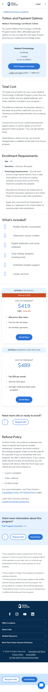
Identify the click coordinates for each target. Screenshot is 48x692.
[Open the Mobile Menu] (2, 4)
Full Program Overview (24, 66)
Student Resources (9, 643)
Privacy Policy (17, 661)
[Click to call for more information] (5, 429)
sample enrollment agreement (15, 508)
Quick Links (6, 636)
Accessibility (31, 661)
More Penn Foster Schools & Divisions (17, 649)
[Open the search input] (45, 4)
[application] (41, 685)
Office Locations (8, 630)
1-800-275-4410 (15, 73)
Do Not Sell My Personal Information (24, 664)
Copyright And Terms (36, 658)
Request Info (20, 429)
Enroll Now (24, 344)
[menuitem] (12, 4)
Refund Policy (30, 499)
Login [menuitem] (38, 4)
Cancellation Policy (10, 499)
